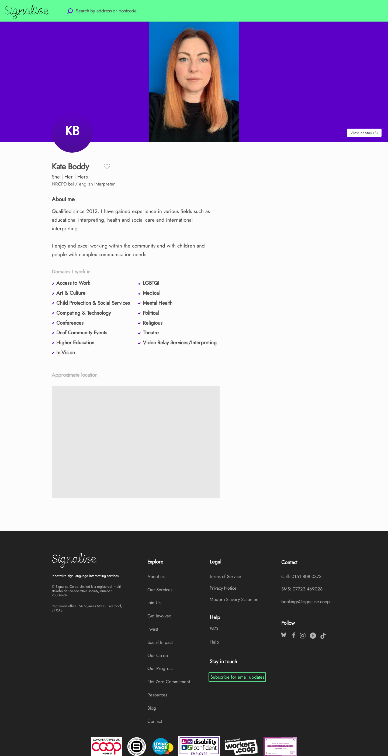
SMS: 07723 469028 (302, 589)
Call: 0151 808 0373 (301, 576)
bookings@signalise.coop (305, 601)
